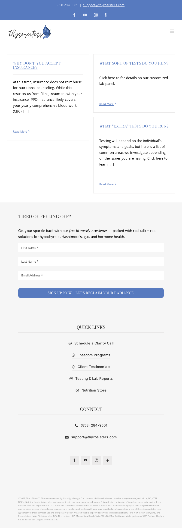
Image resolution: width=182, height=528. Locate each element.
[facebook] (74, 460)
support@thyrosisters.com (104, 5)
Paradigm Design (71, 498)
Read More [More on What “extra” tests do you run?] (106, 184)
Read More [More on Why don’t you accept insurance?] (20, 131)
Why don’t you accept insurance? (37, 65)
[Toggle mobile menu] (172, 31)
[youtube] (85, 460)
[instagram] (96, 460)
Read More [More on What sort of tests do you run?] (106, 104)
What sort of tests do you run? (134, 63)
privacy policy (66, 512)
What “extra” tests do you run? (134, 126)
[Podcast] (107, 460)
